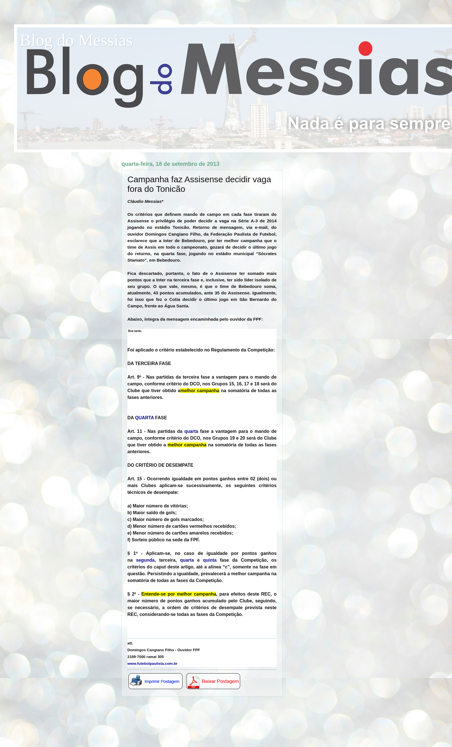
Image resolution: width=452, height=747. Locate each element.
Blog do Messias (76, 40)
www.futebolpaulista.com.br (152, 663)
